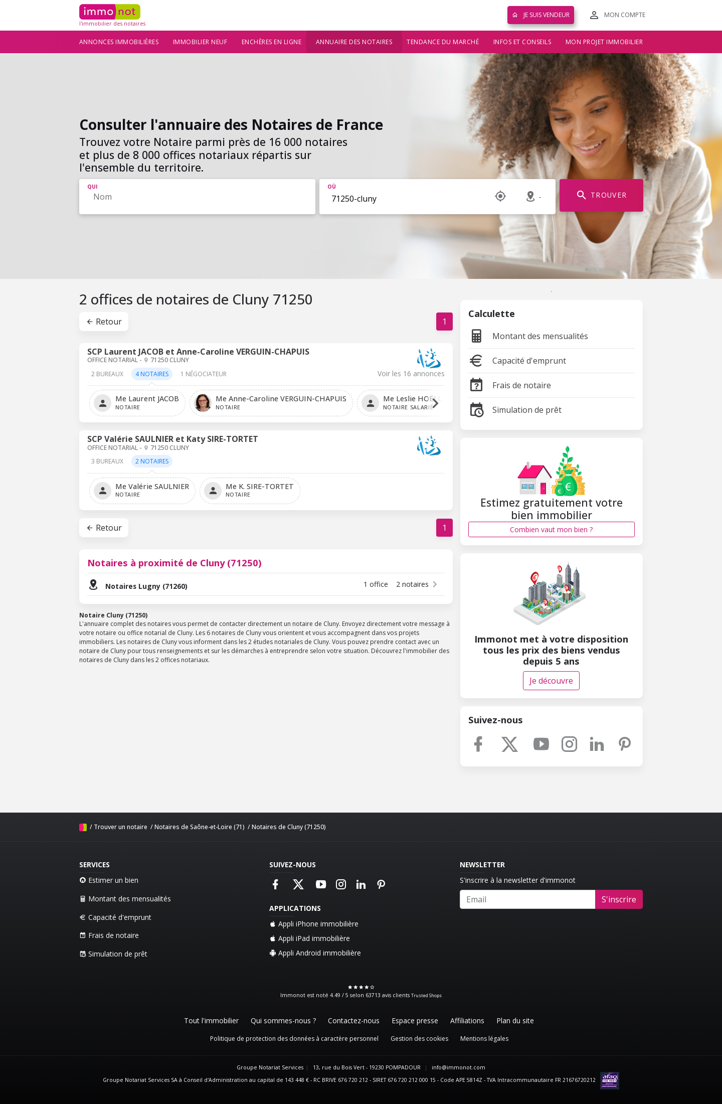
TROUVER (601, 195)
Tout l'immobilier (211, 1020)
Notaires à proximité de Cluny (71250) (174, 562)
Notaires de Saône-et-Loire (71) (199, 827)
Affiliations (467, 1020)
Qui (92, 186)
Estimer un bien (108, 880)
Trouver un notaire (120, 827)
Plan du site (515, 1020)
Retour (104, 321)
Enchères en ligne (272, 42)
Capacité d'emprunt (517, 361)
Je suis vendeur (541, 15)
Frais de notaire (509, 385)
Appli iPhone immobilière (313, 923)
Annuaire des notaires (354, 42)
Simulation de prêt (515, 410)
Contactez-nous (354, 1020)
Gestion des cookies (419, 1038)
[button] (435, 403)
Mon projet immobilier (604, 42)
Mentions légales (484, 1038)
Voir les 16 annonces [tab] (411, 374)
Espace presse (415, 1020)
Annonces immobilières (119, 42)
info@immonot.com (458, 1067)
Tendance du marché (443, 42)
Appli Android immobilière (315, 953)
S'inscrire (619, 899)
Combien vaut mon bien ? (551, 529)
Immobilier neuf (200, 42)
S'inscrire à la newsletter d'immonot (518, 880)
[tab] (107, 377)
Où (331, 186)
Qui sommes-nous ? (283, 1020)
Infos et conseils (522, 42)
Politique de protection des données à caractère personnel (294, 1038)
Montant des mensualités (528, 336)
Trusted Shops (426, 995)
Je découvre (551, 680)
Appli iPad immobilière (309, 938)
